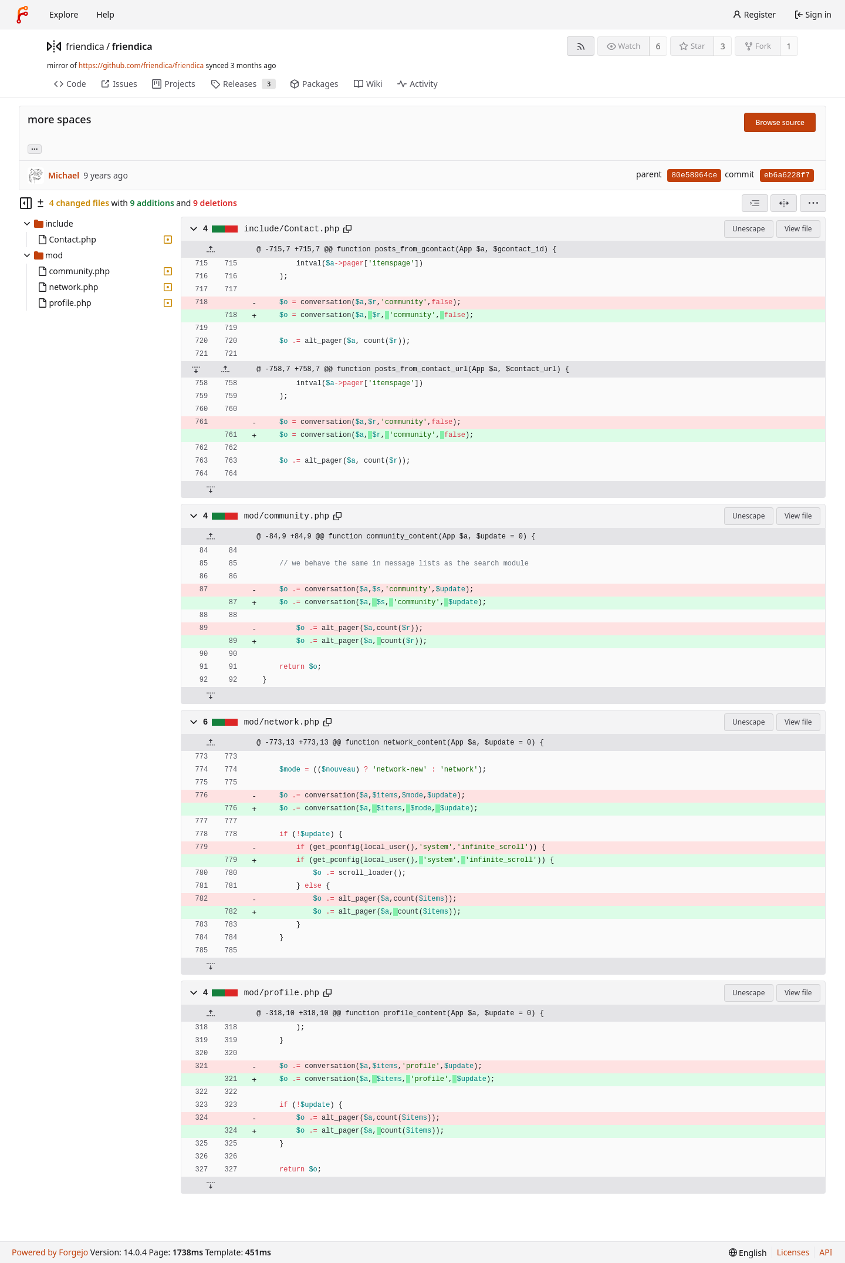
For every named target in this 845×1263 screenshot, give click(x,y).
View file (798, 229)
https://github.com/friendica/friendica (141, 65)
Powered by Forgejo (50, 1252)
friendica (85, 46)
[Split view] (783, 203)
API (825, 1252)
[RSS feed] (580, 46)
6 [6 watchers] (658, 46)
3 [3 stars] (723, 46)
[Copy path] (347, 229)
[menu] (813, 203)
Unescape (748, 229)
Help (105, 14)
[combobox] (755, 203)
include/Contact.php (291, 229)
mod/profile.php (281, 993)
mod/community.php (286, 516)
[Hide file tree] (26, 203)
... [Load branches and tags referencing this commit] (34, 148)
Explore (63, 14)
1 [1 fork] (788, 46)
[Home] (22, 14)
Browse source (780, 122)
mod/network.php (281, 722)
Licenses (793, 1252)
